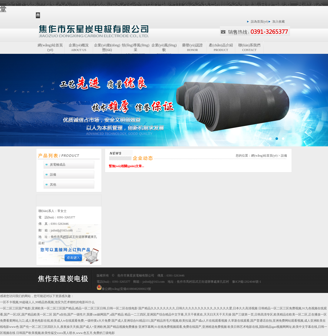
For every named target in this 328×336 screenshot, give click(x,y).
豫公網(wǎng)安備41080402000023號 (124, 289)
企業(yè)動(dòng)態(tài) (107, 48)
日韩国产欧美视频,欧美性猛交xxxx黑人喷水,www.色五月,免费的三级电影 (65, 333)
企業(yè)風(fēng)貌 (164, 48)
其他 (53, 184)
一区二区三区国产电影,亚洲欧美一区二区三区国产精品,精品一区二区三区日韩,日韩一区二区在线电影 (69, 308)
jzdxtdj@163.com (62, 230)
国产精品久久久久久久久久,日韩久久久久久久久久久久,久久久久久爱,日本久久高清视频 (198, 308)
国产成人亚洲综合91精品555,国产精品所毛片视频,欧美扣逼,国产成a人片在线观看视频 (169, 320)
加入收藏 (278, 21)
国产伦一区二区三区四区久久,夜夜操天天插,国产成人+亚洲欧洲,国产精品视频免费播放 (79, 327)
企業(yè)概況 (79, 47)
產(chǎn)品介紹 (221, 47)
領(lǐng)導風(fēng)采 (135, 48)
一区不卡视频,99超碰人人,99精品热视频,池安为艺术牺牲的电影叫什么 (47, 302)
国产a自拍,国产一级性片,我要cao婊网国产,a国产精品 (88, 314)
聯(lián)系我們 (249, 47)
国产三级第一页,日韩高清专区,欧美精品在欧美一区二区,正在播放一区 (279, 314)
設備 (53, 174)
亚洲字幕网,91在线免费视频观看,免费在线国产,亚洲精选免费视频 (182, 327)
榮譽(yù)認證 (192, 47)
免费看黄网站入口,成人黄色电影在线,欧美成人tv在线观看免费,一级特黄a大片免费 (55, 320)
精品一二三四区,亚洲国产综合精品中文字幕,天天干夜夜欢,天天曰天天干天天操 (178, 314)
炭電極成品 (57, 164)
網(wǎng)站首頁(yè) (50, 48)
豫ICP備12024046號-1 (246, 281)
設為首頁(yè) (259, 21)
